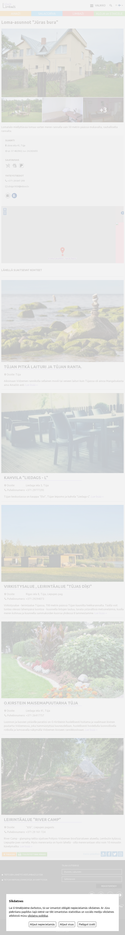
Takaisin (10, 854)
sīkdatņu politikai (38, 915)
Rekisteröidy (109, 886)
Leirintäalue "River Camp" (32, 819)
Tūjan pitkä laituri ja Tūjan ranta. (43, 367)
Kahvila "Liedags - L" (26, 478)
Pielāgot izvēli (87, 924)
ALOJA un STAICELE (109, 13)
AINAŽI (15, 13)
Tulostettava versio (33, 854)
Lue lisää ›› (31, 384)
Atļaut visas (67, 924)
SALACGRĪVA (47, 13)
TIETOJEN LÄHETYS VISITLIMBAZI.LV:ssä (23, 874)
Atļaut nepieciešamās (42, 924)
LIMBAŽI (78, 13)
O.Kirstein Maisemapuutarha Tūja (41, 703)
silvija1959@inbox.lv (18, 186)
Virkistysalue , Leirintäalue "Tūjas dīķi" (48, 586)
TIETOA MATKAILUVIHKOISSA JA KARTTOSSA (25, 879)
